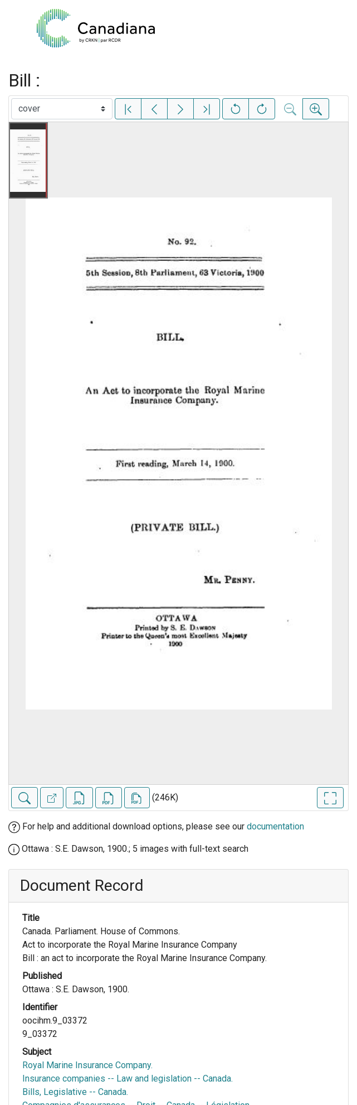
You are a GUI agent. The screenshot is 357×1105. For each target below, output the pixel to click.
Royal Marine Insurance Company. (87, 1065)
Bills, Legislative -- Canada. (75, 1092)
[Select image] (62, 108)
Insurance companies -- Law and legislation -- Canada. (127, 1078)
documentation (275, 826)
